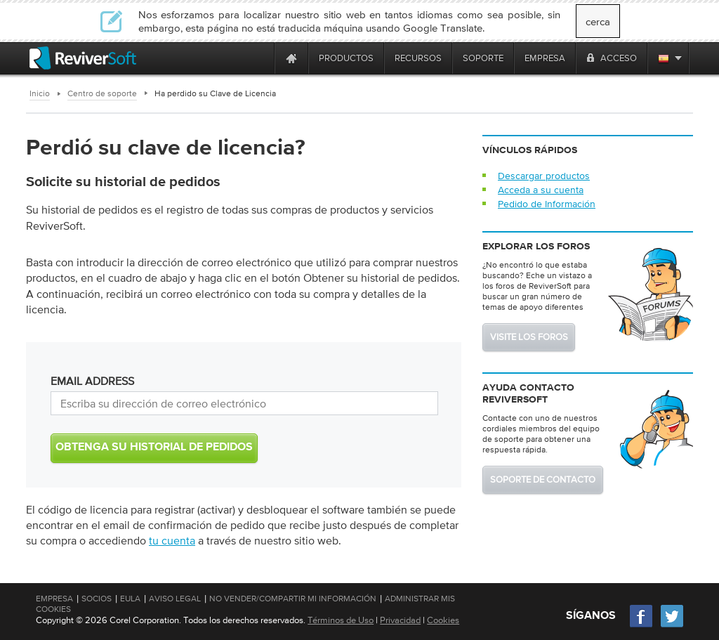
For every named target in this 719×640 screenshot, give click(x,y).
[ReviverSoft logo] (82, 58)
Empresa (54, 598)
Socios (96, 598)
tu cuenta (172, 540)
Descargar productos (544, 175)
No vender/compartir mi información (292, 598)
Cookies (443, 620)
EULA (130, 598)
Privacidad (400, 620)
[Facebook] (642, 625)
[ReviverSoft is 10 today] (260, 58)
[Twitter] (672, 625)
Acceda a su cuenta (540, 189)
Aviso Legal (175, 598)
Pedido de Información (546, 203)
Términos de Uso (341, 620)
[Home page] (291, 58)
